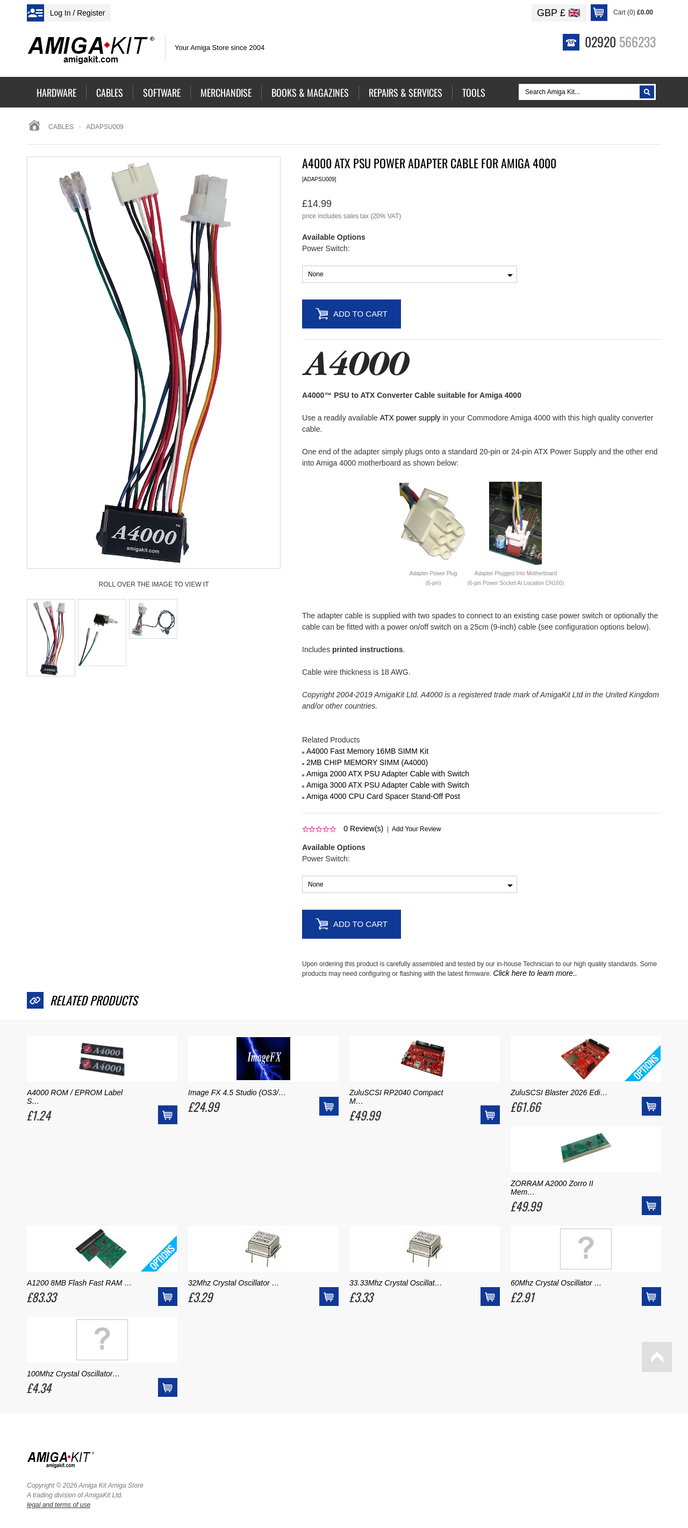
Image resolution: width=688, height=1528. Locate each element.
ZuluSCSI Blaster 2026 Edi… (559, 1092)
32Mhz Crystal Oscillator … (234, 1283)
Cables (61, 127)
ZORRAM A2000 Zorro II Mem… (552, 1187)
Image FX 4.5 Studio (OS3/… (237, 1092)
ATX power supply (410, 417)
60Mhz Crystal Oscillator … (556, 1283)
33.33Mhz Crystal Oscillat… (395, 1283)
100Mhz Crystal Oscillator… (73, 1373)
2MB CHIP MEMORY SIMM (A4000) (367, 762)
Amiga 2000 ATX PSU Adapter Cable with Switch (387, 773)
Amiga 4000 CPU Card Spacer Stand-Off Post (383, 796)
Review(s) (363, 828)
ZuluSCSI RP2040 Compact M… (396, 1096)
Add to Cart (360, 313)
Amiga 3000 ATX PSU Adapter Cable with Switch (387, 785)
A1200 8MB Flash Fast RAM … (79, 1283)
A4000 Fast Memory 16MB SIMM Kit (367, 751)
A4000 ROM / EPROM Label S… (75, 1096)
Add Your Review (416, 829)
